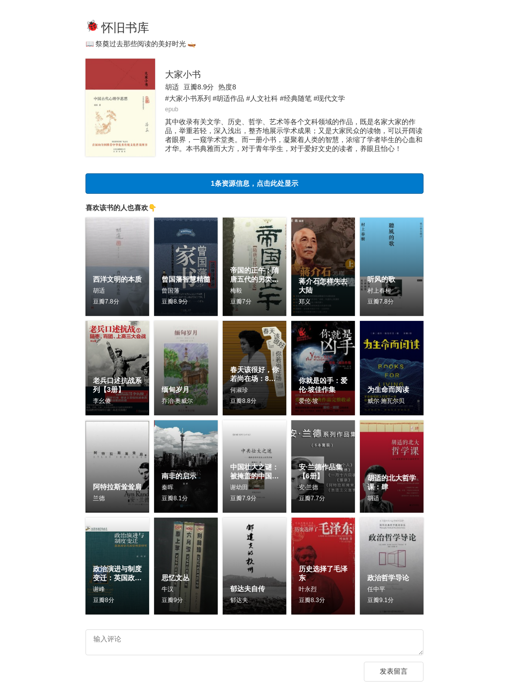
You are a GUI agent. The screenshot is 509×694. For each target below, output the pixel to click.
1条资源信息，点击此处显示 (254, 183)
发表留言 (394, 674)
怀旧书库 (125, 27)
